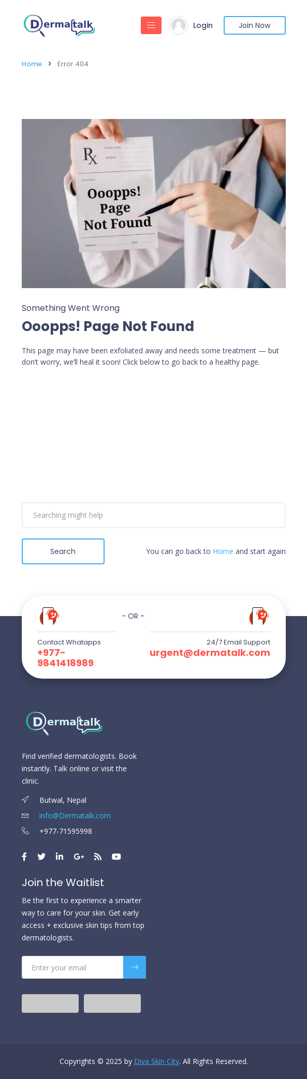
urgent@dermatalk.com (210, 653)
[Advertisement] (154, 451)
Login (203, 25)
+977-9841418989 (65, 658)
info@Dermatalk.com (66, 815)
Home (32, 64)
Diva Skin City (156, 1061)
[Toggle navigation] (151, 25)
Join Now (254, 25)
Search (63, 551)
